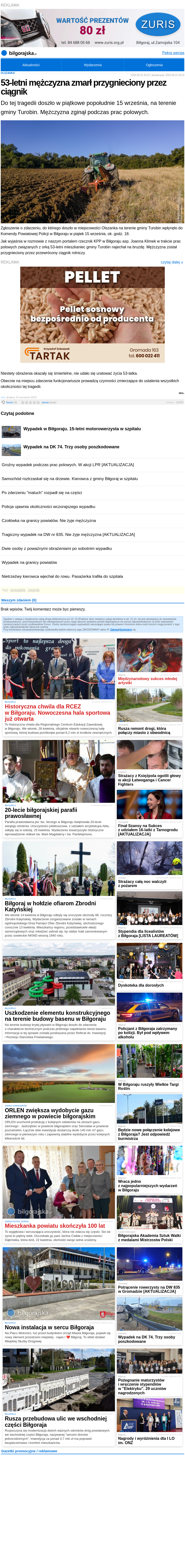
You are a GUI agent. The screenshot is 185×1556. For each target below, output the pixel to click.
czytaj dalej (172, 262)
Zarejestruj (125, 629)
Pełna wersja (173, 53)
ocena (48, 402)
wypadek (18, 590)
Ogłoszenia (154, 65)
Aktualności (31, 65)
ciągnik (34, 590)
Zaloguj (114, 629)
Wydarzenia (93, 65)
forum (11, 402)
